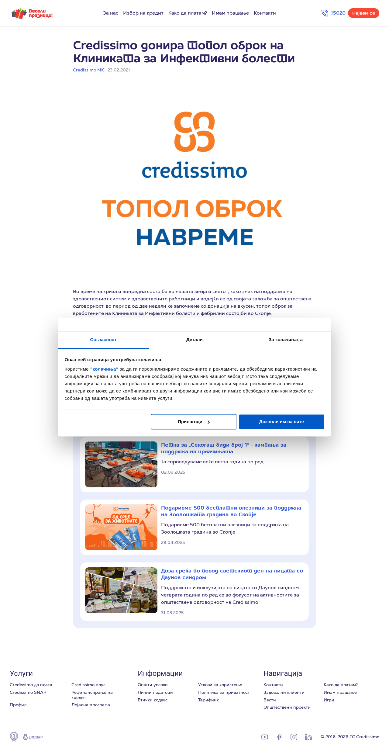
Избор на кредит (143, 13)
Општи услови (153, 684)
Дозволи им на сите (281, 421)
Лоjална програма (90, 704)
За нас (110, 13)
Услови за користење (220, 684)
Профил (18, 704)
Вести (269, 700)
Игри (329, 700)
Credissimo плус (88, 684)
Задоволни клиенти (284, 692)
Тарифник (208, 700)
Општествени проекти (287, 707)
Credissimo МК (88, 70)
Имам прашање (230, 13)
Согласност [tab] (103, 339)
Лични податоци (155, 692)
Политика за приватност (224, 692)
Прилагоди (194, 421)
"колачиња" (105, 369)
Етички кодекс (152, 700)
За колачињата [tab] (286, 339)
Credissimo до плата (31, 684)
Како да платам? (187, 13)
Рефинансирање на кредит (92, 695)
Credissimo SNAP (28, 692)
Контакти (265, 13)
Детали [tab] (194, 339)
